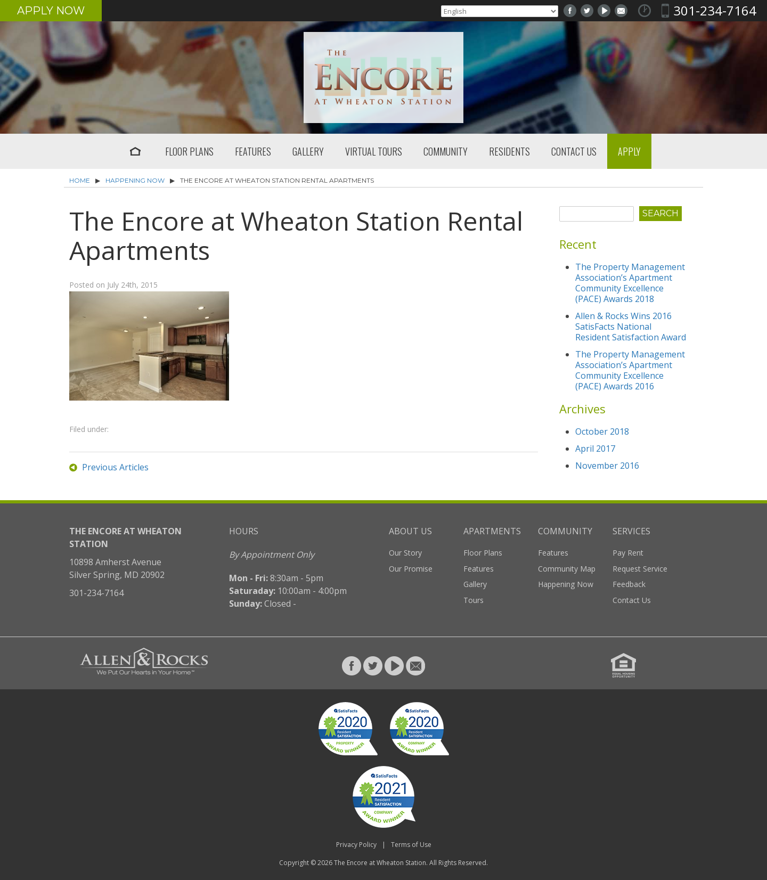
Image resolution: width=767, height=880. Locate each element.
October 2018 (602, 431)
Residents (509, 151)
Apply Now (51, 10)
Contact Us (574, 151)
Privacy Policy (356, 844)
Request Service (640, 569)
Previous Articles (115, 467)
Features (253, 151)
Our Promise (411, 569)
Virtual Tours (373, 151)
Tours (473, 600)
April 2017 (595, 448)
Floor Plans (189, 151)
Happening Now (135, 180)
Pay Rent (628, 553)
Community (445, 151)
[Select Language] (499, 11)
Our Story (405, 553)
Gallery (308, 151)
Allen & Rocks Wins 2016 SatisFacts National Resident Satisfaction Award (630, 326)
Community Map (566, 569)
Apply (629, 151)
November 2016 (607, 465)
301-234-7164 (714, 10)
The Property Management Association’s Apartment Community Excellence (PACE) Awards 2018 (630, 283)
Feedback (629, 584)
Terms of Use (411, 844)
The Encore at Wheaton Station (380, 862)
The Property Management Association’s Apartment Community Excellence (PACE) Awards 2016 (630, 370)
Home (135, 151)
